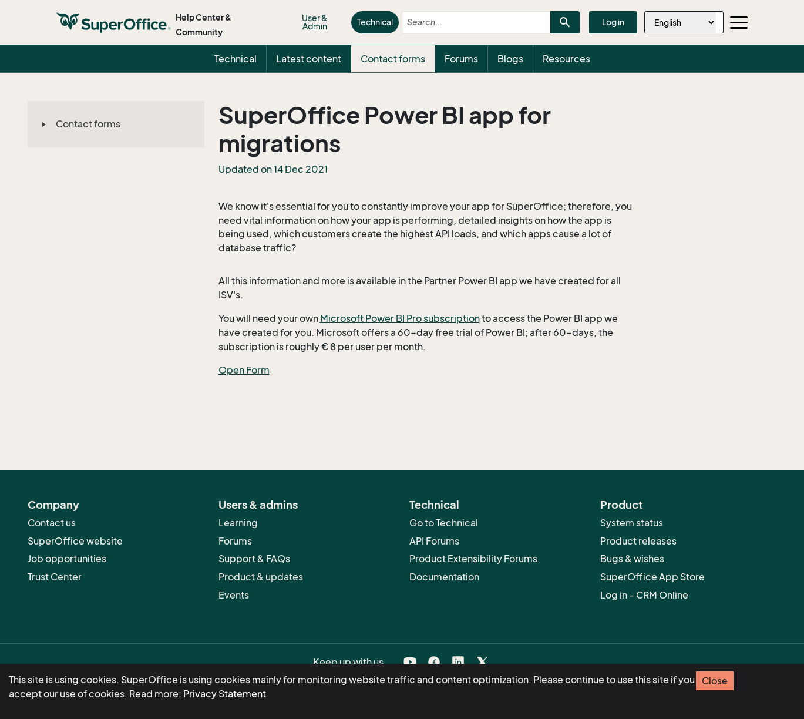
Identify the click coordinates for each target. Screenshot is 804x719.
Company (53, 504)
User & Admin (315, 22)
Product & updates (260, 577)
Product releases (638, 541)
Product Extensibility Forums (473, 559)
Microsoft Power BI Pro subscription (400, 318)
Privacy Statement (224, 694)
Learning (238, 523)
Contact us (52, 523)
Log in (613, 22)
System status (631, 523)
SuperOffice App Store (652, 577)
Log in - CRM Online (644, 595)
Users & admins (258, 504)
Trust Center (55, 577)
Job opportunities (67, 559)
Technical (375, 22)
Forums (461, 59)
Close (715, 681)
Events (233, 595)
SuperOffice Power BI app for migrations (384, 129)
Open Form (244, 370)
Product (621, 504)
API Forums (434, 541)
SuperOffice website (75, 541)
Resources (566, 59)
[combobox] (466, 22)
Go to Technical (443, 523)
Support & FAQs (254, 559)
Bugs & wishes (632, 559)
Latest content (308, 59)
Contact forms (393, 59)
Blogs (510, 59)
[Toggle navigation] (739, 22)
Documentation (444, 577)
